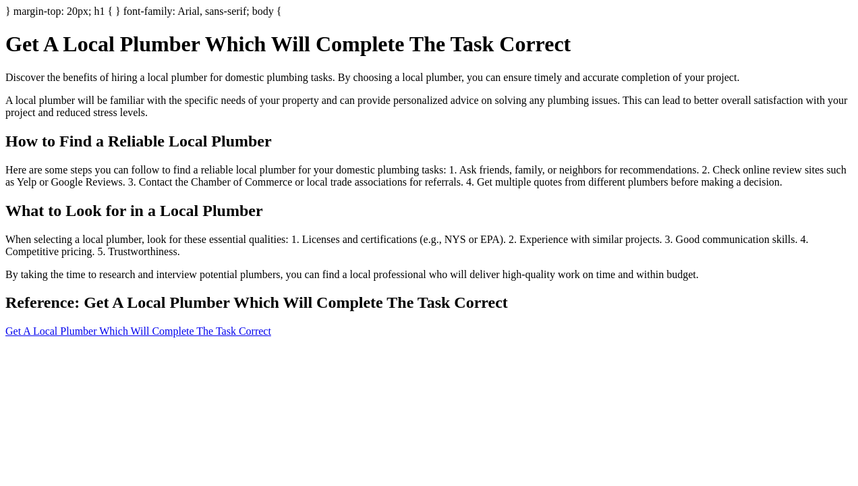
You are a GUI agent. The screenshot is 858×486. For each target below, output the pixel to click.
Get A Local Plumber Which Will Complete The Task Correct (138, 331)
